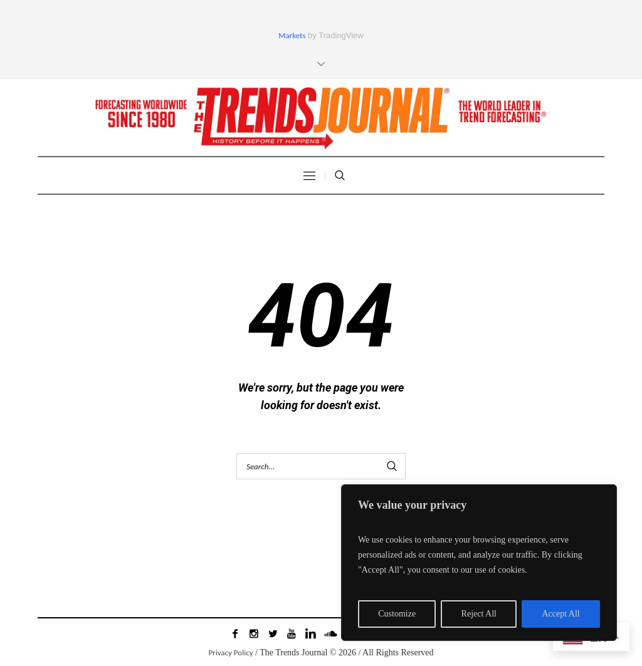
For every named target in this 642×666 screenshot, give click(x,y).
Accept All (560, 613)
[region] (479, 562)
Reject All (479, 613)
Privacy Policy (230, 652)
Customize (397, 613)
